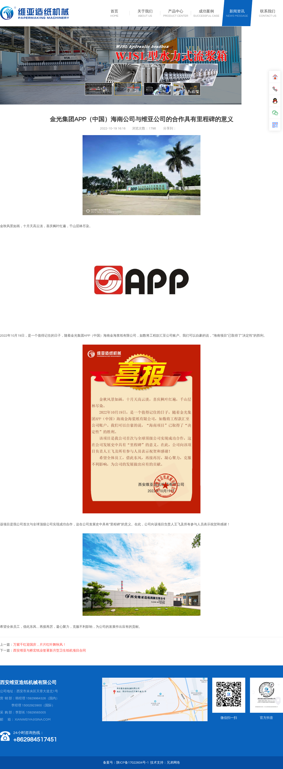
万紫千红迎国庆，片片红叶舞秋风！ (39, 644)
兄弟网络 (173, 762)
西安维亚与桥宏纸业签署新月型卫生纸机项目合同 (49, 650)
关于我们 (145, 11)
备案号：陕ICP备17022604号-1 (126, 762)
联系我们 (267, 11)
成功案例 (206, 11)
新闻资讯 (237, 11)
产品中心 (175, 11)
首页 (114, 11)
